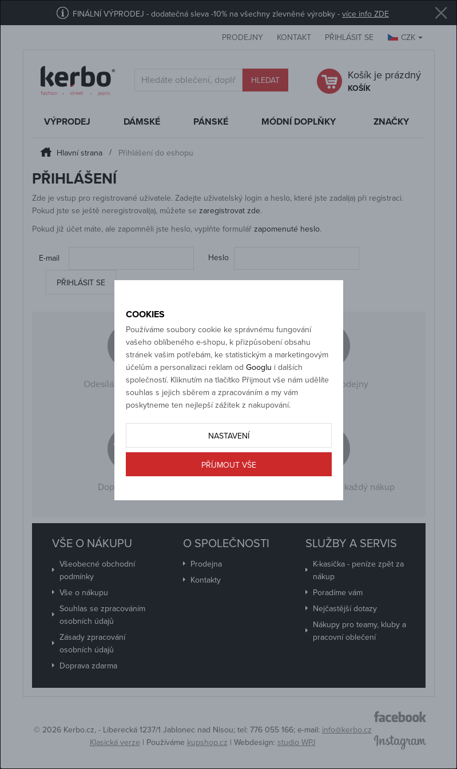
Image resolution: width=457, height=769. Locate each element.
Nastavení (228, 436)
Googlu (259, 367)
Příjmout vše (228, 465)
